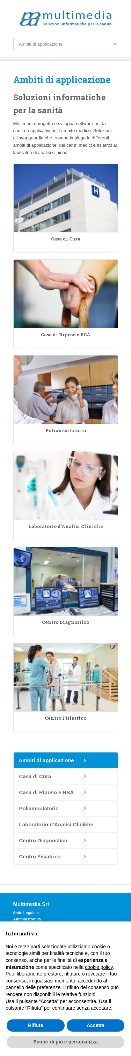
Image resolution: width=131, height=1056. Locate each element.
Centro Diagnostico (43, 840)
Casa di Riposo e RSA (46, 792)
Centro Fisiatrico (40, 856)
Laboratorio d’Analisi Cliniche (56, 824)
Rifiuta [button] (35, 1025)
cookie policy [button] (98, 967)
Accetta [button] (95, 1025)
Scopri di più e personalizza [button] (65, 1041)
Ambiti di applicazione (46, 760)
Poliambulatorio (39, 808)
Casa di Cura (35, 776)
